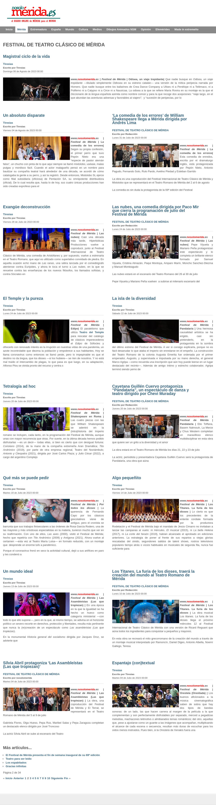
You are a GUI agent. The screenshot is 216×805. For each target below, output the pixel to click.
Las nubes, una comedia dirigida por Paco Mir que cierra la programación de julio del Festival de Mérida (155, 210)
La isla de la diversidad (134, 298)
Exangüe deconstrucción (26, 207)
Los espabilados (16, 762)
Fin (66, 778)
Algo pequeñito (126, 478)
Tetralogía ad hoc (19, 386)
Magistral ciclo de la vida (26, 56)
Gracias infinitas (16, 766)
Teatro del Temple (91, 332)
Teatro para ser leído (19, 758)
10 (48, 778)
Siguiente (57, 778)
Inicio (8, 778)
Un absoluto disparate (24, 115)
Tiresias (8, 63)
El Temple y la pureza (23, 298)
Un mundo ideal (18, 571)
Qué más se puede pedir (26, 478)
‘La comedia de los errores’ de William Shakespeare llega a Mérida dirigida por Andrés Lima (149, 119)
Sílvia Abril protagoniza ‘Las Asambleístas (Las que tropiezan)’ (43, 665)
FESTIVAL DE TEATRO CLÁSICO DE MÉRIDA (140, 130)
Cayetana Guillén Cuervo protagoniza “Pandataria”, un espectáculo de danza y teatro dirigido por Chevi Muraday (150, 390)
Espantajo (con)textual (133, 663)
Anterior (18, 778)
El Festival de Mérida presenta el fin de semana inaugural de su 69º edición (53, 755)
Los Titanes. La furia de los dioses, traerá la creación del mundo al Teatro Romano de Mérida (153, 575)
